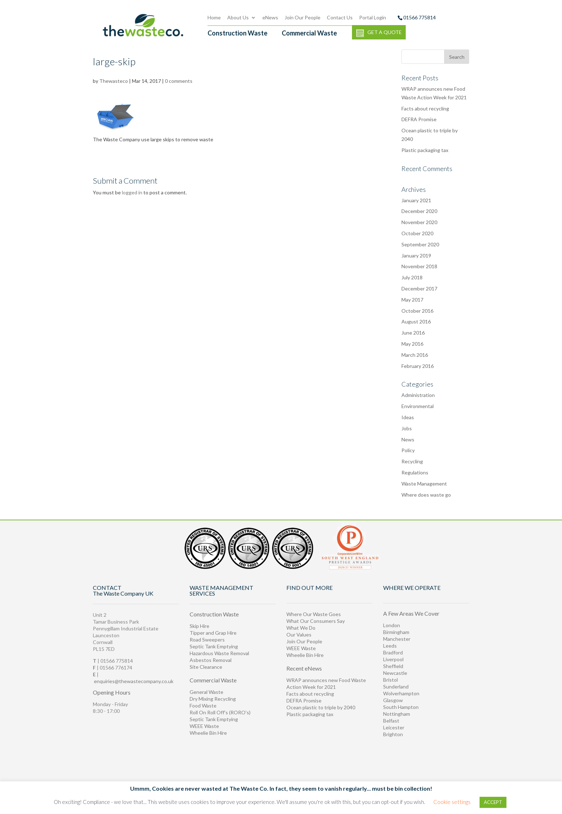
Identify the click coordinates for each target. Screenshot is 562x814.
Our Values (298, 634)
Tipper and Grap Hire (213, 633)
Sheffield (393, 666)
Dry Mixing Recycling (213, 699)
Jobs (406, 428)
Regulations (414, 472)
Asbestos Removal (211, 660)
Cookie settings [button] (452, 802)
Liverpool (393, 659)
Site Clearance (206, 667)
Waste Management (424, 484)
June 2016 (413, 333)
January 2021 (416, 200)
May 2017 (412, 300)
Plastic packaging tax (424, 150)
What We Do (300, 628)
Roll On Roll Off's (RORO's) (220, 712)
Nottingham (396, 714)
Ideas (407, 417)
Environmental (417, 406)
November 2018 (419, 266)
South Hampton (401, 707)
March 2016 (414, 355)
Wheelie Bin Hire (208, 733)
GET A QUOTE (379, 33)
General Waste (206, 692)
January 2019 (416, 255)
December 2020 (419, 211)
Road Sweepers (207, 639)
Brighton (393, 734)
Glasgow (393, 700)
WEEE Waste (204, 726)
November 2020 (419, 222)
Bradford (393, 652)
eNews (270, 17)
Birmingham (396, 632)
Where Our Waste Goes (313, 614)
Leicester (393, 727)
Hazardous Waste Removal (219, 653)
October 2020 (417, 233)
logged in (132, 192)
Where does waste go (426, 495)
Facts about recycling (310, 694)
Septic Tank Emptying (214, 646)
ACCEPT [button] (493, 802)
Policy (408, 450)
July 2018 (412, 277)
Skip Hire (199, 626)
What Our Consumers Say (315, 621)
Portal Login (372, 17)
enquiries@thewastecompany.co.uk (133, 681)
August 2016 (416, 321)
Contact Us (340, 17)
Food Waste (203, 705)
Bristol (390, 680)
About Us (238, 17)
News (407, 439)
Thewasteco (113, 81)
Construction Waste (237, 33)
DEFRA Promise (304, 700)
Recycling (412, 461)
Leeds (390, 646)
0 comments (178, 81)
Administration (418, 395)
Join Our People (302, 17)
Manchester (396, 639)
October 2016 (417, 311)
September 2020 (420, 244)
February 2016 (417, 366)
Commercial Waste (309, 33)
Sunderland (396, 686)
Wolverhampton (401, 693)
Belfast (391, 721)
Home (214, 17)
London (391, 625)
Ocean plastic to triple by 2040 (320, 707)
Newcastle (395, 673)
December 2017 (419, 288)
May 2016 (412, 344)
